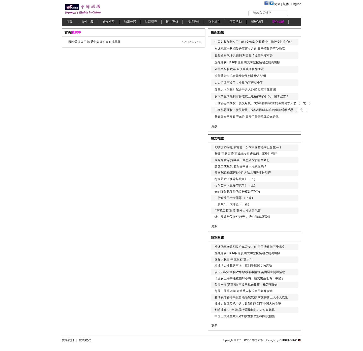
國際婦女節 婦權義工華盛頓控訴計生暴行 (242, 160)
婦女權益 (109, 21)
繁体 (286, 4)
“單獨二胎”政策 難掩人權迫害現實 (238, 210)
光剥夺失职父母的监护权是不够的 (237, 191)
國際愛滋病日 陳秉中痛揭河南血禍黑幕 (94, 42)
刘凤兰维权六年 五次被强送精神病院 (239, 69)
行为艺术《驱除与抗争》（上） (236, 185)
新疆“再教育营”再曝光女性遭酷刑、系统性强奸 (246, 154)
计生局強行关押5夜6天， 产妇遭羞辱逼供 (242, 217)
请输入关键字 (262, 13)
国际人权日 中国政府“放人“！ (234, 259)
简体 (277, 4)
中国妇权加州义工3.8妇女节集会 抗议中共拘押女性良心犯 (253, 42)
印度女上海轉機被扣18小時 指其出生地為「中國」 (249, 278)
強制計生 (214, 21)
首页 (68, 32)
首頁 (69, 21)
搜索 (294, 13)
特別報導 (151, 21)
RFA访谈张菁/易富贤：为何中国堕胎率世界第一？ (248, 147)
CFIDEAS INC (290, 340)
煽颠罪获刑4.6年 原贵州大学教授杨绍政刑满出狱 (247, 62)
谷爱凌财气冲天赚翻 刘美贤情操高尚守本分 (244, 55)
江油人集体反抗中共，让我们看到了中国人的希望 (248, 303)
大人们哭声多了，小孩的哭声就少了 (239, 82)
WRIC (247, 340)
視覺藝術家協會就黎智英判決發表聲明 (240, 76)
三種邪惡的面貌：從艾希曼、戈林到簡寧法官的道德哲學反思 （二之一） (263, 103)
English (296, 4)
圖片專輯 (172, 21)
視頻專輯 (193, 21)
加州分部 (130, 21)
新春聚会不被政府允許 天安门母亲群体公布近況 (247, 117)
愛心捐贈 (278, 21)
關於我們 (257, 21)
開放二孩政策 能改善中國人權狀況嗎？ (241, 166)
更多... (293, 137)
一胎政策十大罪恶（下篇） (233, 204)
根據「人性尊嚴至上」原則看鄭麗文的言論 (243, 266)
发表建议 (85, 340)
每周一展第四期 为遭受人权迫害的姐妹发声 (244, 291)
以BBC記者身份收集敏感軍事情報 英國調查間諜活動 (250, 272)
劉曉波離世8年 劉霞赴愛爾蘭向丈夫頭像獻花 (245, 310)
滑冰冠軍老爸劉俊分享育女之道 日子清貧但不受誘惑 (250, 48)
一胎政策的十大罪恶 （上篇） (235, 198)
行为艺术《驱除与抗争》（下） (236, 179)
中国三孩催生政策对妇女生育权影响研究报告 (245, 316)
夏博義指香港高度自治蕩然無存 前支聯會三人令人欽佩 (251, 297)
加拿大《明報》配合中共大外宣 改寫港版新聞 (245, 89)
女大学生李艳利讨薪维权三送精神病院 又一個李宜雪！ (252, 96)
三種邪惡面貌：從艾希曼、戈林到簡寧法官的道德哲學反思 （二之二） (262, 110)
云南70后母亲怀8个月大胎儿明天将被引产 (243, 172)
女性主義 (87, 21)
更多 (214, 126)
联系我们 (68, 340)
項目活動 (236, 21)
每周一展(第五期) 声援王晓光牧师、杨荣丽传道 (246, 284)
